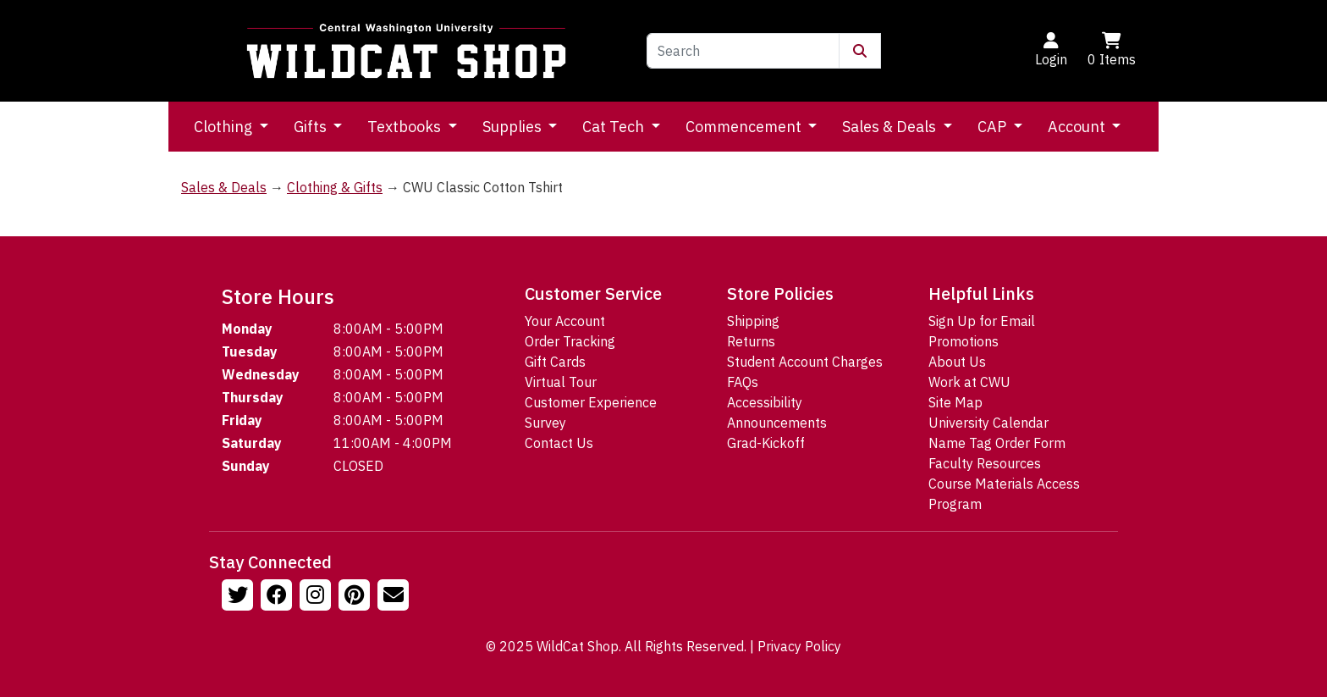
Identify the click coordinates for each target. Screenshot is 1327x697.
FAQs (742, 381)
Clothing (225, 126)
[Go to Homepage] (406, 51)
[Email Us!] (395, 597)
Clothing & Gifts (335, 187)
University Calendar (988, 422)
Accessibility (764, 402)
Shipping (753, 321)
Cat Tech (614, 126)
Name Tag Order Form (996, 442)
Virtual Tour (561, 381)
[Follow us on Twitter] (239, 597)
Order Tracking (570, 341)
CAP (993, 126)
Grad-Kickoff (766, 442)
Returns (751, 341)
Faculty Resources (984, 463)
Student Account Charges (805, 361)
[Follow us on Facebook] (278, 597)
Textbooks (405, 126)
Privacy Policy (799, 646)
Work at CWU (969, 381)
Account (1078, 126)
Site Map (955, 402)
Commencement (745, 126)
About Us (957, 361)
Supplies (513, 126)
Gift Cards (555, 361)
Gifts (312, 126)
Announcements (777, 422)
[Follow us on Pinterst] (356, 597)
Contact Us (559, 442)
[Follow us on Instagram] (317, 597)
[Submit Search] (860, 51)
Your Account (565, 321)
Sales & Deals (890, 126)
